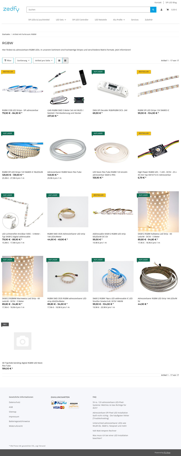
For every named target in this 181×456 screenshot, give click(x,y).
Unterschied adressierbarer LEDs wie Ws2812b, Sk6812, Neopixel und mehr (110, 424)
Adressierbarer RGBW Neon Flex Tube (64, 172)
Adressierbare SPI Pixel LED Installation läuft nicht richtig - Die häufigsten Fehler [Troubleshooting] (111, 415)
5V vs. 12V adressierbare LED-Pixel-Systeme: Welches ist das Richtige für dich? (109, 405)
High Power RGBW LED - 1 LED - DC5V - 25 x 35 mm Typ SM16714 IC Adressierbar (157, 173)
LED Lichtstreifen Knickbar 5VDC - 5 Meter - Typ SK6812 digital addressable (21, 235)
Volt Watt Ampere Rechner (104, 430)
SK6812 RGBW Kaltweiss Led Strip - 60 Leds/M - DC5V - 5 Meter (155, 235)
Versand (42, 446)
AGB (11, 407)
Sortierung (22, 60)
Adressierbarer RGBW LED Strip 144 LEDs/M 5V (157, 299)
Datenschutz (14, 402)
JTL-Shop (167, 452)
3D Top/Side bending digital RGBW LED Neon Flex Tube (22, 364)
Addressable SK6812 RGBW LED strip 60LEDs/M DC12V (109, 235)
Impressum (14, 416)
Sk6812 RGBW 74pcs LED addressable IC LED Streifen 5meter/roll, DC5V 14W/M (113, 299)
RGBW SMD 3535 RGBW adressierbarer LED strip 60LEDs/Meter (66, 299)
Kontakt (158, 2)
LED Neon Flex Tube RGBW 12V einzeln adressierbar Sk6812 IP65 (110, 173)
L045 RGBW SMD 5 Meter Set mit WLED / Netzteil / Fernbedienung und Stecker (65, 111)
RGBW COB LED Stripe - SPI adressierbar (20, 110)
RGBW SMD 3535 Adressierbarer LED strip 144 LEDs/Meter (66, 235)
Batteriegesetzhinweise (19, 421)
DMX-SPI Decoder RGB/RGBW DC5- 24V (110, 110)
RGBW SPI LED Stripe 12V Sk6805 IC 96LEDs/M (22, 172)
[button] (161, 9)
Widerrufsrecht (16, 426)
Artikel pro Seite (42, 60)
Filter (7, 60)
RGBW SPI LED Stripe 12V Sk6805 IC (153, 110)
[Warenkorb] (171, 9)
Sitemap (12, 411)
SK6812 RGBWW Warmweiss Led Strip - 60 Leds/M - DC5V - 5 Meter (21, 299)
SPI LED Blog (171, 2)
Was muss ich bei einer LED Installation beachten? (110, 436)
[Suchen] (88, 9)
